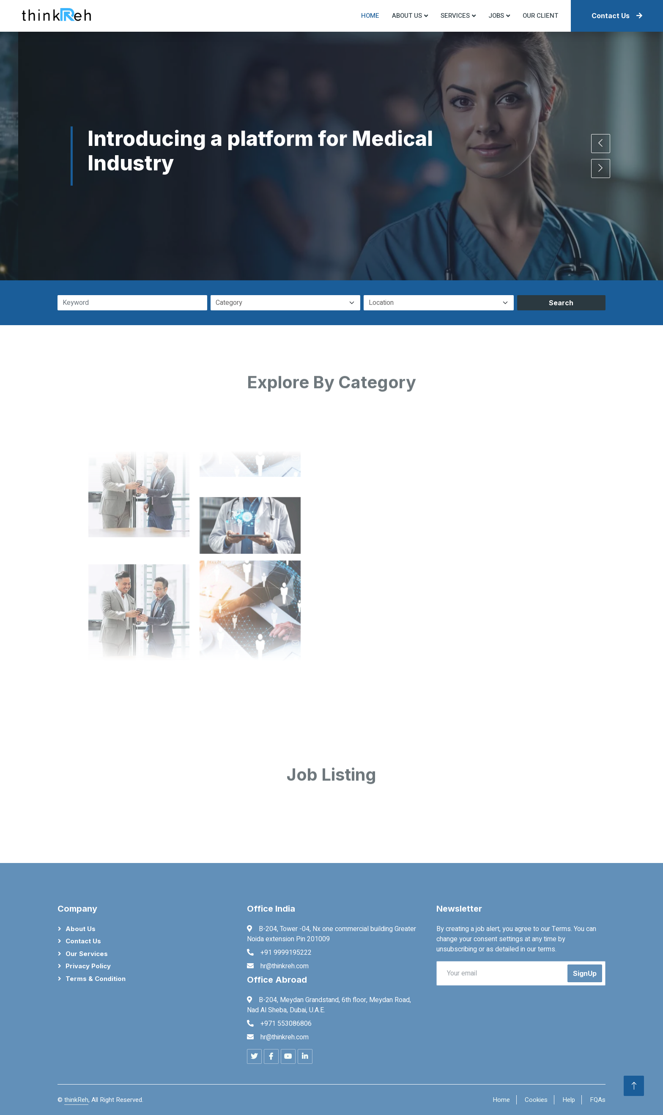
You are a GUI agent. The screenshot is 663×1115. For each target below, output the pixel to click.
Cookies (536, 1099)
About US (407, 15)
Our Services (87, 954)
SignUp (585, 973)
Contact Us (617, 15)
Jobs (496, 15)
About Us (81, 929)
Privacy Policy (88, 966)
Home (370, 15)
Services (455, 15)
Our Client (540, 15)
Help (568, 1099)
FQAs (597, 1099)
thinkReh (76, 1099)
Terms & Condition (96, 979)
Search (561, 303)
